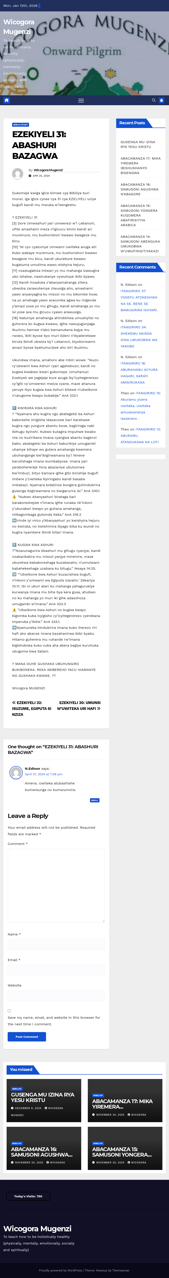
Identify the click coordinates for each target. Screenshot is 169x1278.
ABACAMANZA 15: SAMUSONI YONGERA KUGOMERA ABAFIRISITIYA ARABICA (139, 215)
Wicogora (137, 1114)
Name (14, 934)
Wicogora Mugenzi (48, 170)
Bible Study (20, 125)
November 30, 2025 (111, 1114)
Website (15, 985)
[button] (154, 100)
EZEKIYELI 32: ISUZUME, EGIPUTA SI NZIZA (31, 708)
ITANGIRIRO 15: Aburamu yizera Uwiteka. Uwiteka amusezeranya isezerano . (141, 405)
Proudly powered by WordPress (61, 1270)
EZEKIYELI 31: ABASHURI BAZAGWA (39, 145)
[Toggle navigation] (81, 100)
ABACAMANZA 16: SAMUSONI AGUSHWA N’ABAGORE (139, 189)
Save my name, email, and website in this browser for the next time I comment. (54, 1020)
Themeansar (120, 1270)
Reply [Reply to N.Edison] (94, 800)
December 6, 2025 (28, 1108)
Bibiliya (17, 1089)
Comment (18, 844)
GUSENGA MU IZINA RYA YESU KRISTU (42, 1098)
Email (14, 960)
